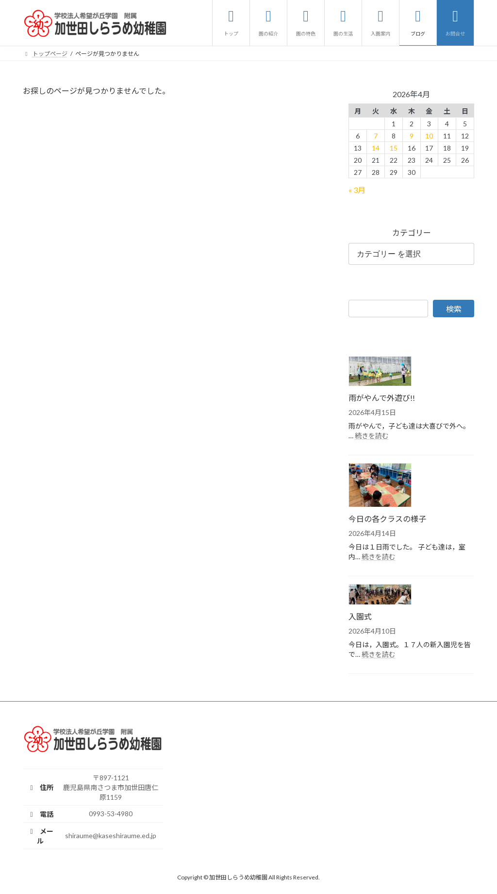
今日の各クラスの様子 (387, 518)
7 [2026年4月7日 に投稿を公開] (376, 135)
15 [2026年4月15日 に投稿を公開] (394, 147)
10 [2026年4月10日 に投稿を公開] (429, 135)
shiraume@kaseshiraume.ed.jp (110, 835)
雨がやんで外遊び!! (381, 397)
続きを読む (372, 435)
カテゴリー (411, 232)
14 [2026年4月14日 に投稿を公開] (376, 147)
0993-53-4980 (111, 813)
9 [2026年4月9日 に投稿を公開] (411, 135)
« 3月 (356, 189)
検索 (454, 308)
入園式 (360, 616)
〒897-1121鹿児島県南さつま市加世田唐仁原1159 (110, 787)
